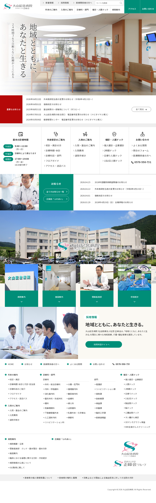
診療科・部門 (83, 9)
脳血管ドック (131, 403)
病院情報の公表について (20, 462)
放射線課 (100, 398)
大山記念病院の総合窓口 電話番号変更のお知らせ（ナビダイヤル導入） (76, 114)
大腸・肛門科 (74, 384)
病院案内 (116, 9)
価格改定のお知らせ (53, 104)
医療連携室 (101, 417)
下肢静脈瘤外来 (51, 412)
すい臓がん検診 (132, 417)
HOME (11, 364)
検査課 (99, 403)
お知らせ (28, 364)
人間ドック (130, 384)
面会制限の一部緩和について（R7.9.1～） (62, 109)
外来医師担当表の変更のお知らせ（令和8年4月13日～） (69, 99)
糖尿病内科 (73, 393)
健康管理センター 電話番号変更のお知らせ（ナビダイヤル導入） (73, 119)
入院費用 (79, 156)
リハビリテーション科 (54, 422)
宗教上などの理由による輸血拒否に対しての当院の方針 (108, 477)
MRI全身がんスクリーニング (137, 426)
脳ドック (129, 407)
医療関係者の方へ (84, 2)
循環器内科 (73, 389)
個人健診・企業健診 (114, 151)
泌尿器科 (72, 408)
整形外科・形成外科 (53, 398)
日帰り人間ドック (113, 161)
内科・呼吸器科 (51, 389)
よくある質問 (140, 151)
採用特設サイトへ (114, 344)
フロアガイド (52, 166)
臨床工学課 (101, 412)
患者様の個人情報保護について (38, 477)
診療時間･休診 (53, 156)
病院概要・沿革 (16, 443)
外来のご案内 (51, 9)
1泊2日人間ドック (113, 166)
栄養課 (99, 408)
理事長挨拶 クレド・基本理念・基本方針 (28, 448)
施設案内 (14, 453)
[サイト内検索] (109, 3)
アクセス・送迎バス (56, 171)
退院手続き (80, 161)
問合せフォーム (141, 156)
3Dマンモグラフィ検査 (135, 422)
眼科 (47, 403)
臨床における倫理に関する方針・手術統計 (28, 458)
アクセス (132, 8)
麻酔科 (71, 417)
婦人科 (71, 403)
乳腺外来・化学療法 (77, 412)
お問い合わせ (148, 8)
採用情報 (65, 2)
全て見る (140, 109)
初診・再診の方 (53, 151)
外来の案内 (13, 374)
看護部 (99, 384)
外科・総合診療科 (52, 384)
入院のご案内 (67, 9)
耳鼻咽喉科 (50, 408)
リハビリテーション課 (106, 389)
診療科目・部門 (53, 161)
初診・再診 (15, 379)
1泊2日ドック (131, 398)
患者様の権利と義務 (68, 477)
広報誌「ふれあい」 (55, 199)
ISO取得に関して (17, 467)
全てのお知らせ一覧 (55, 191)
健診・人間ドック (100, 9)
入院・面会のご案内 (85, 151)
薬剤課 (99, 393)
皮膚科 (71, 398)
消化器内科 (50, 393)
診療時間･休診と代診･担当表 (22, 384)
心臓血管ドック (132, 412)
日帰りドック (131, 393)
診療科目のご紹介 (17, 388)
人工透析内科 (51, 417)
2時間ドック (110, 156)
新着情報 (50, 2)
